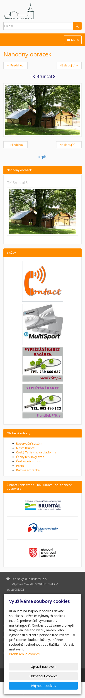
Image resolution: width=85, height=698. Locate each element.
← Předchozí (15, 65)
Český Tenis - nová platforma (36, 452)
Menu (73, 40)
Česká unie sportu (28, 461)
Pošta (20, 466)
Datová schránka (28, 470)
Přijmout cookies (43, 685)
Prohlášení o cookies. (24, 654)
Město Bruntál (25, 448)
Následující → (69, 65)
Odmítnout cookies (43, 676)
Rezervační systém (29, 443)
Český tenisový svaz (30, 457)
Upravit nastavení (43, 666)
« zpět (42, 156)
